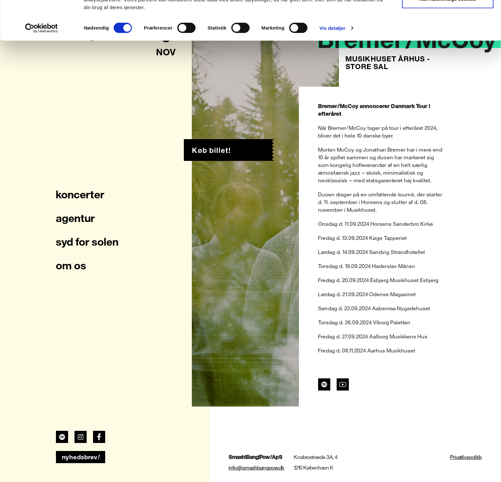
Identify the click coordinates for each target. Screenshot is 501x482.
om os (71, 265)
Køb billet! (211, 150)
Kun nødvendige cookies (447, 38)
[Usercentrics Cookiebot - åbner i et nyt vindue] (41, 67)
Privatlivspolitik (466, 457)
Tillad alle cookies (447, 17)
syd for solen (87, 242)
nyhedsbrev (80, 457)
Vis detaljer (332, 67)
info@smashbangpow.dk (256, 468)
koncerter (80, 194)
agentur (75, 218)
